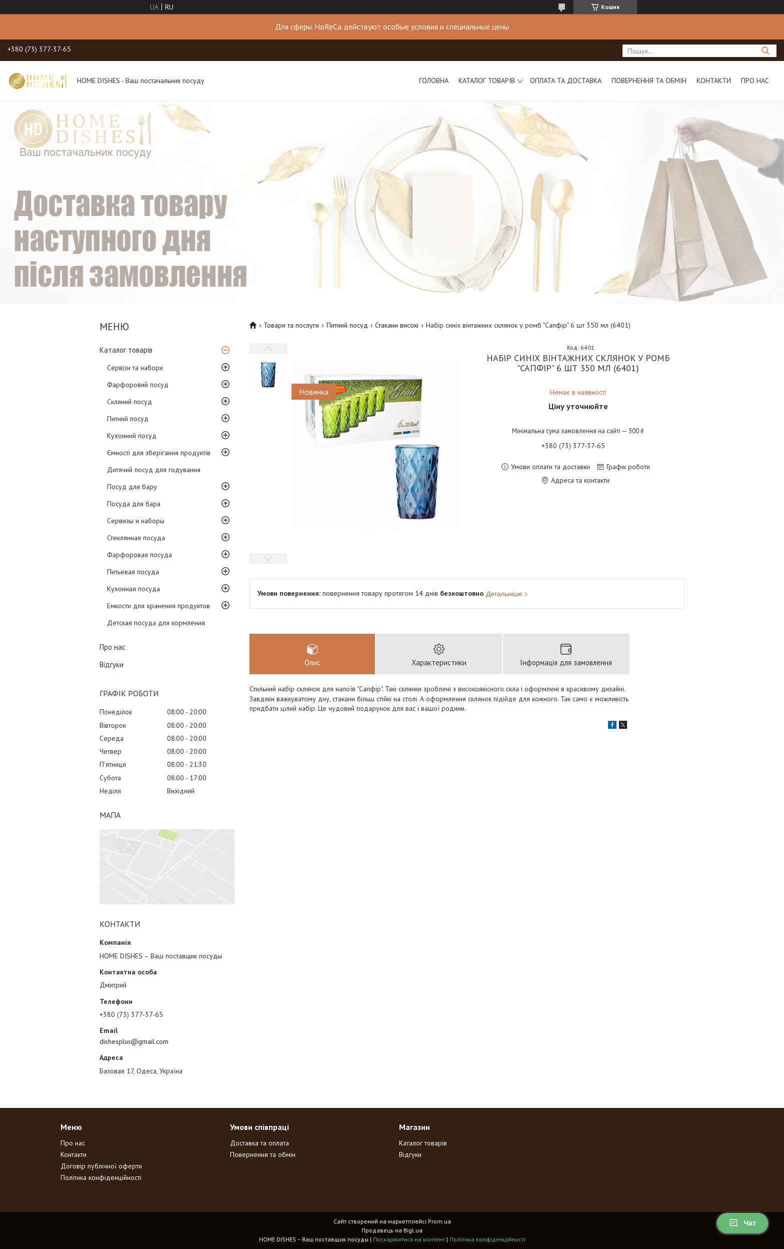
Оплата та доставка (566, 80)
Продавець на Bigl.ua (392, 1230)
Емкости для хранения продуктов (158, 605)
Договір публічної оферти (101, 1165)
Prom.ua (439, 1221)
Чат (742, 1222)
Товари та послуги (291, 325)
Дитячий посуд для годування (153, 469)
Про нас (755, 80)
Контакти (713, 80)
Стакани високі (396, 325)
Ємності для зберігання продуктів (158, 452)
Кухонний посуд (131, 435)
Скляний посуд (129, 401)
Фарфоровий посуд (137, 384)
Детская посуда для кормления (156, 622)
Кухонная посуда (133, 588)
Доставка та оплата (259, 1142)
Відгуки (112, 664)
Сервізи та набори (135, 367)
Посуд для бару (132, 486)
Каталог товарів (486, 80)
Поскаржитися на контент (409, 1239)
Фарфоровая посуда (139, 554)
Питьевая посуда (133, 571)
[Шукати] (765, 51)
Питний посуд (127, 418)
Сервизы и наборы (135, 520)
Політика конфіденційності (101, 1177)
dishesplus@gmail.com (134, 1041)
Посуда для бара (133, 503)
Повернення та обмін (649, 80)
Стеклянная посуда (136, 537)
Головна (433, 80)
